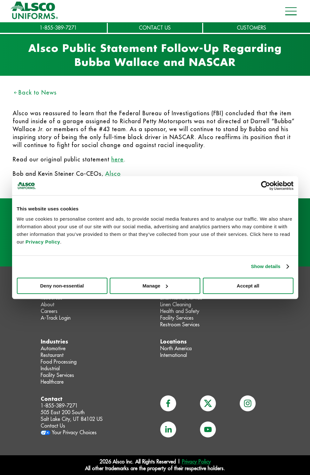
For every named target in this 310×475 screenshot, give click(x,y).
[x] (208, 403)
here (117, 159)
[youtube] (208, 429)
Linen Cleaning (175, 304)
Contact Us (53, 425)
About (47, 304)
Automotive (53, 348)
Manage (155, 285)
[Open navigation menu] (289, 11)
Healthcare (52, 382)
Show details (265, 266)
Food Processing (59, 361)
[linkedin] (168, 429)
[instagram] (248, 403)
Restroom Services (180, 324)
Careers (49, 311)
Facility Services (177, 318)
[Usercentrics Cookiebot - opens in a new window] (265, 185)
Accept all (248, 285)
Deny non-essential (62, 285)
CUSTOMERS (251, 28)
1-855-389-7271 (58, 28)
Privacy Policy (42, 242)
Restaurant (52, 355)
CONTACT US (155, 28)
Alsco (113, 173)
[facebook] (168, 403)
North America (176, 348)
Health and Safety (179, 311)
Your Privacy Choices (74, 432)
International (173, 355)
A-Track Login (56, 318)
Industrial (50, 368)
